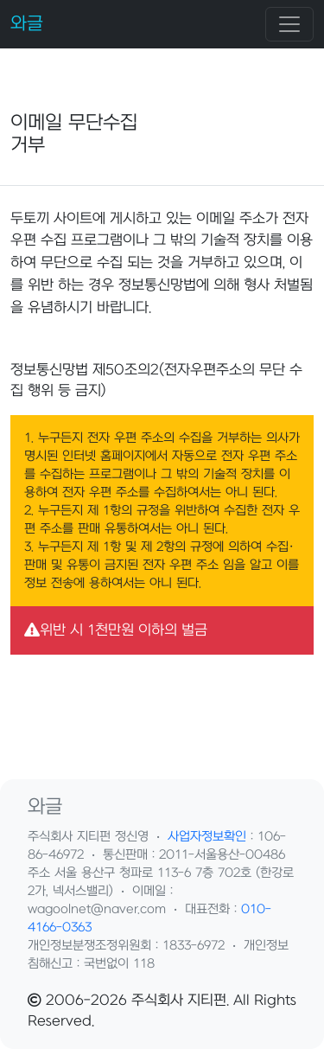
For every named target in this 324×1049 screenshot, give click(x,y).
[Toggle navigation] (289, 24)
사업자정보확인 (207, 836)
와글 (26, 24)
